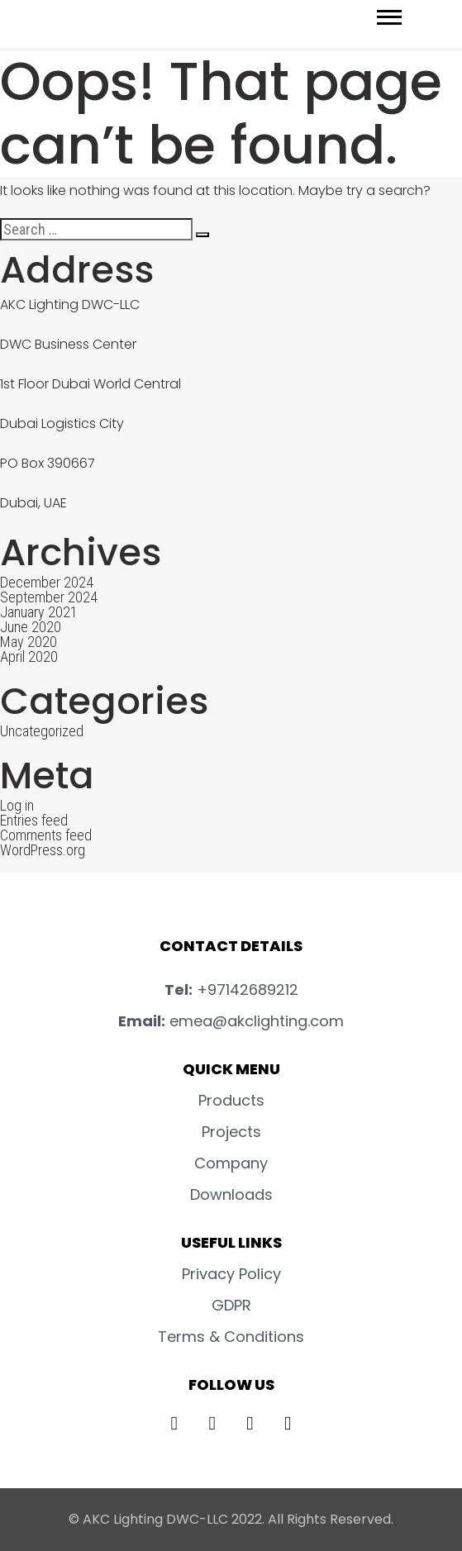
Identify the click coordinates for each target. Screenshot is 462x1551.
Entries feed (34, 820)
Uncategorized (41, 731)
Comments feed (46, 835)
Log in (17, 805)
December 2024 (46, 582)
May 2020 (28, 641)
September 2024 (49, 597)
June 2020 (30, 626)
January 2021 (39, 612)
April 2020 (29, 656)
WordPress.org (42, 850)
